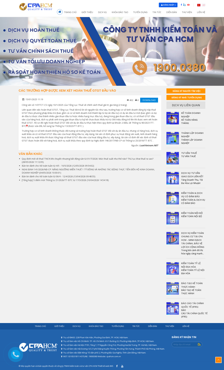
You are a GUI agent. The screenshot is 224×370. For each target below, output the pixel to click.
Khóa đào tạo (120, 12)
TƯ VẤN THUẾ (189, 152)
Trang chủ (70, 12)
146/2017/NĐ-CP (113, 140)
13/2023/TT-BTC (73, 126)
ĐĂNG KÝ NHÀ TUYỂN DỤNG (187, 97)
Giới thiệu (87, 12)
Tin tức (156, 12)
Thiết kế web (103, 366)
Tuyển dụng (140, 12)
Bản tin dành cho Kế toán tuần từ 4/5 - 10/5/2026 (47, 165)
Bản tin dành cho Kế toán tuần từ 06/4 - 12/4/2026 (47, 176)
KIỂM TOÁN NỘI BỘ (192, 212)
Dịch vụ (102, 12)
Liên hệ (201, 12)
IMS (111, 366)
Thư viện (187, 12)
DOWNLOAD (149, 100)
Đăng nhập (169, 5)
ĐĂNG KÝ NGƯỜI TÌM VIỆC (187, 90)
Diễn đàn (171, 12)
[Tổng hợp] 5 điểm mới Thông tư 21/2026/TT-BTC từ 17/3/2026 (54, 180)
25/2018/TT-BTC (143, 140)
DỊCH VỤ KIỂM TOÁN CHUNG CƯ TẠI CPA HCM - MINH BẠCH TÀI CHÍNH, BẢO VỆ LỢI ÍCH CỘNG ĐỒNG (192, 239)
